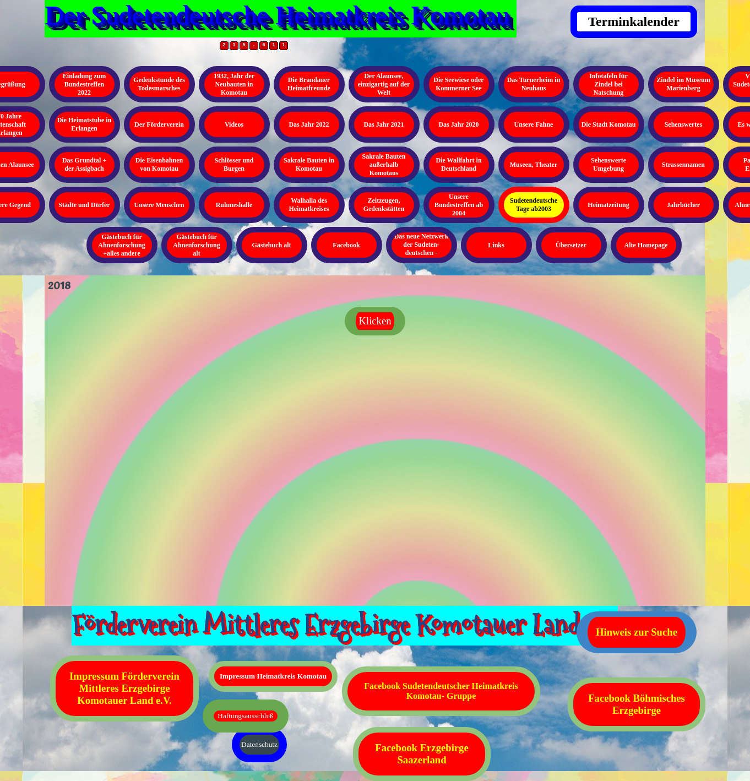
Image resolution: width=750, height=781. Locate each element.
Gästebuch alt (271, 245)
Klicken (374, 321)
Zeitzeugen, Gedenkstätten (384, 205)
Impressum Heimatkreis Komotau (273, 676)
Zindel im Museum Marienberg (683, 84)
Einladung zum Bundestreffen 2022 (84, 84)
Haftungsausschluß (245, 716)
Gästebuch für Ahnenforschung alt (196, 245)
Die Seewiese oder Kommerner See (458, 84)
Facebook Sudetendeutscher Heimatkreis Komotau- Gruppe (441, 691)
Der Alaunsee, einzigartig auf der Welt (384, 84)
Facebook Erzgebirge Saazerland (421, 754)
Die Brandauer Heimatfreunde (308, 84)
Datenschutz (259, 744)
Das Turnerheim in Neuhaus (534, 84)
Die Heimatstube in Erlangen (84, 124)
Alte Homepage (646, 245)
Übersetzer (571, 245)
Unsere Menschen (159, 205)
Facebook (346, 245)
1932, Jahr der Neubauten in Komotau (234, 84)
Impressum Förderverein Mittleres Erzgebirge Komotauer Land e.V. (124, 688)
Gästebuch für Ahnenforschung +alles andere (121, 245)
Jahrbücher (683, 205)
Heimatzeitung (608, 205)
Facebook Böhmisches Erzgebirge (636, 704)
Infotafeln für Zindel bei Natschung (608, 84)
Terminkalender (634, 21)
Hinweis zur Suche (636, 632)
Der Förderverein (159, 124)
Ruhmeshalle (234, 205)
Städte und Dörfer (84, 205)
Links (496, 245)
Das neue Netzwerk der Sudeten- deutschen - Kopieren (421, 248)
